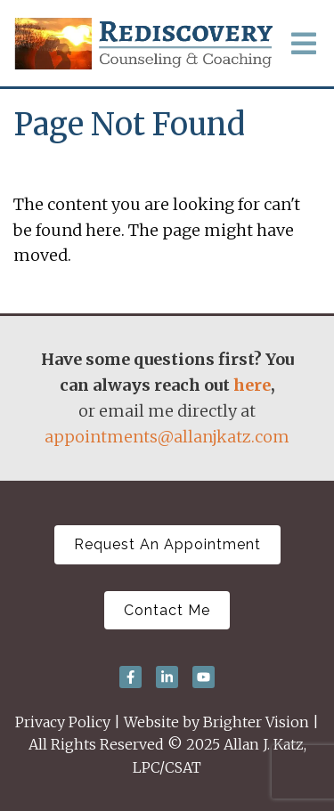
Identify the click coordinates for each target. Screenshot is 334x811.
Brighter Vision (256, 722)
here (252, 385)
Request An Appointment (167, 544)
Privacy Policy (62, 722)
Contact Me (167, 610)
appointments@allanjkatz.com (167, 436)
